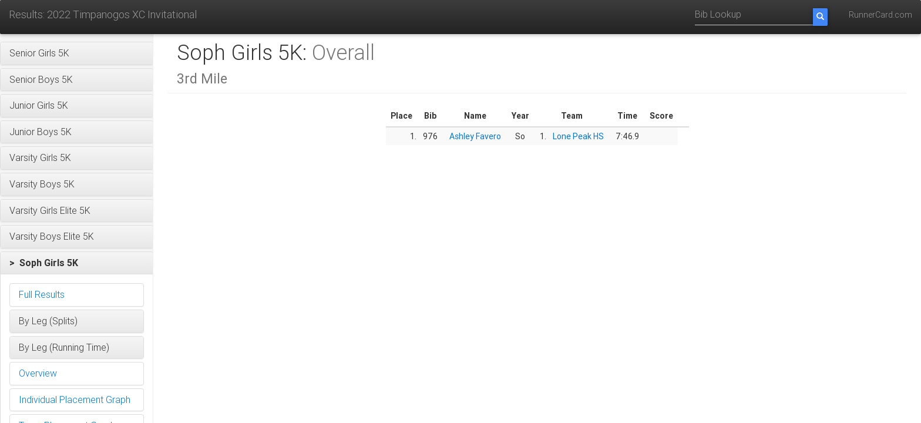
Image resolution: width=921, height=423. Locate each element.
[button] (77, 53)
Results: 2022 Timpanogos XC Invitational (103, 14)
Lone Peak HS (578, 136)
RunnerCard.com (880, 14)
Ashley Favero (475, 136)
